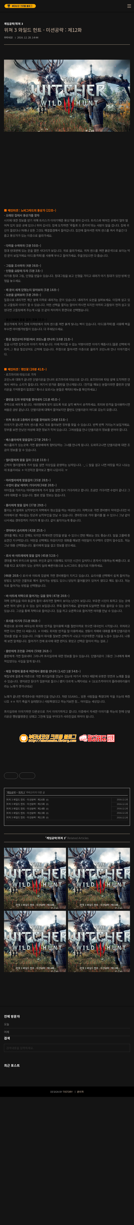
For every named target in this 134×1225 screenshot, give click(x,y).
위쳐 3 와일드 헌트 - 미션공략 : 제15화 (25, 932)
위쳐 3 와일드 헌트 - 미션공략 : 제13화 (25, 941)
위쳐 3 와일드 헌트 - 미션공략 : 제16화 (25, 927)
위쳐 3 (21, 920)
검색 (126, 1176)
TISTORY (68, 1219)
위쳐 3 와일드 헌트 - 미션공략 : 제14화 (25, 936)
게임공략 (11, 920)
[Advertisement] (67, 789)
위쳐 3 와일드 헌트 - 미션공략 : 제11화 (25, 945)
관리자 (80, 1219)
